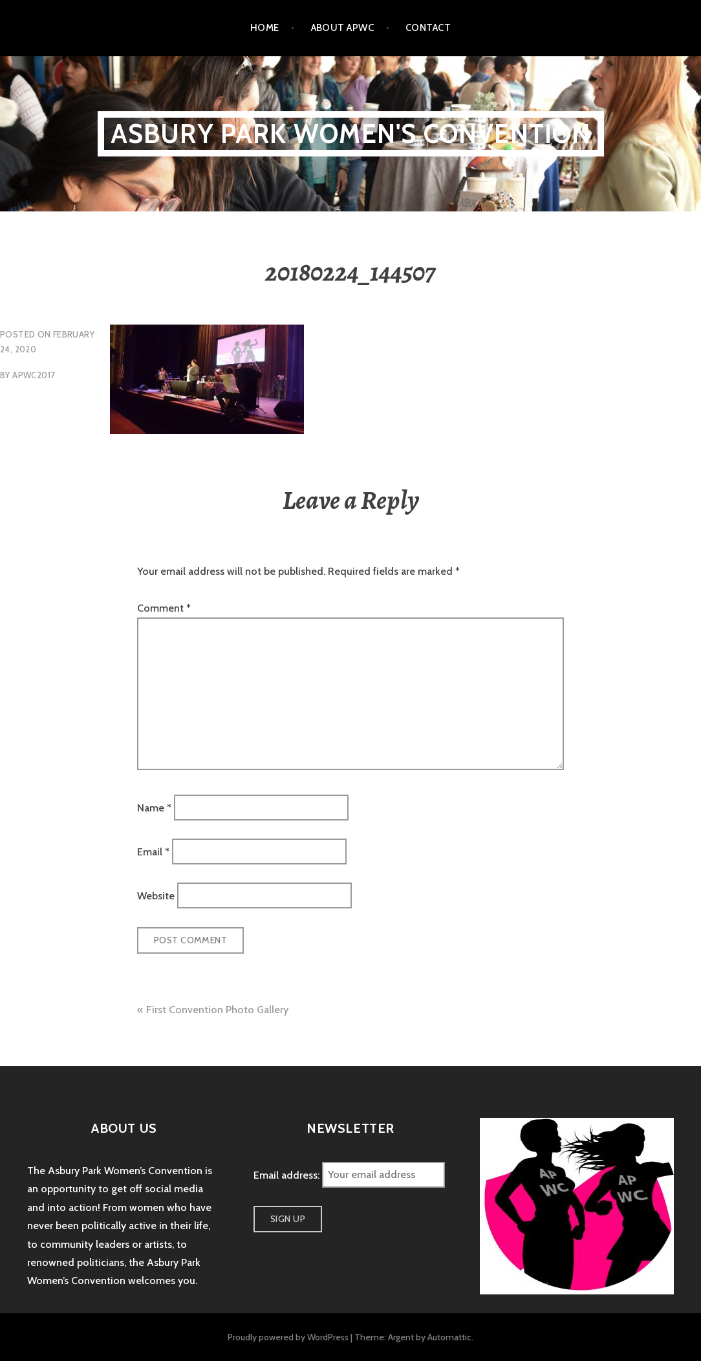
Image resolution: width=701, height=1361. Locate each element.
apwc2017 (33, 375)
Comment (164, 608)
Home (264, 28)
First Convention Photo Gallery (217, 1009)
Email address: (287, 1174)
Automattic (449, 1337)
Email (153, 852)
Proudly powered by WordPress (288, 1337)
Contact (428, 28)
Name (154, 807)
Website (156, 896)
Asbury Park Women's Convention (351, 133)
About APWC (342, 28)
